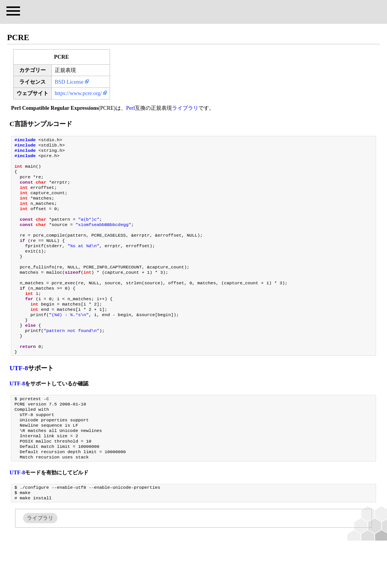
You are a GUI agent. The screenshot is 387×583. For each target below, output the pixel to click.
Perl (130, 108)
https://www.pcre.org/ (78, 93)
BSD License (69, 82)
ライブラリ (185, 108)
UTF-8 (18, 399)
